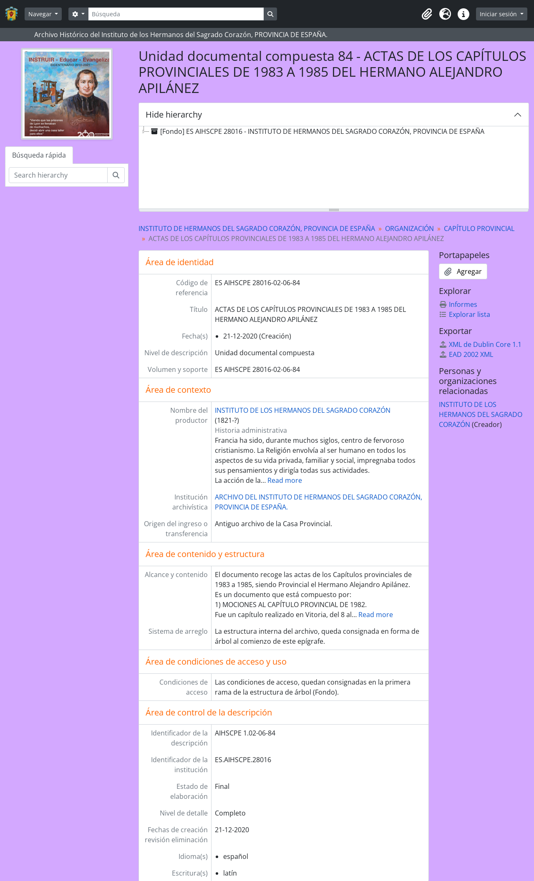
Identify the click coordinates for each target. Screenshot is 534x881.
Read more (284, 480)
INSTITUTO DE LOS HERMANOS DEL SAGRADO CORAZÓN (302, 410)
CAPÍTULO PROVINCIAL (479, 228)
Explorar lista (464, 314)
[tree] (334, 168)
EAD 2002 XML (466, 354)
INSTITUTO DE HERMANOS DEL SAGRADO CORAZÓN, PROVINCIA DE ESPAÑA (257, 228)
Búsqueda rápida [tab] (39, 155)
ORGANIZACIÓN (409, 228)
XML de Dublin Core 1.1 (480, 344)
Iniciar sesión (499, 14)
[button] (427, 14)
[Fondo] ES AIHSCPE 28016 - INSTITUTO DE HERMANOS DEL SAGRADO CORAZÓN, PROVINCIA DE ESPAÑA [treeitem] (316, 131)
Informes (458, 304)
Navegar (40, 14)
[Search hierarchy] (58, 175)
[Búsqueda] (176, 14)
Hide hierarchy (174, 114)
